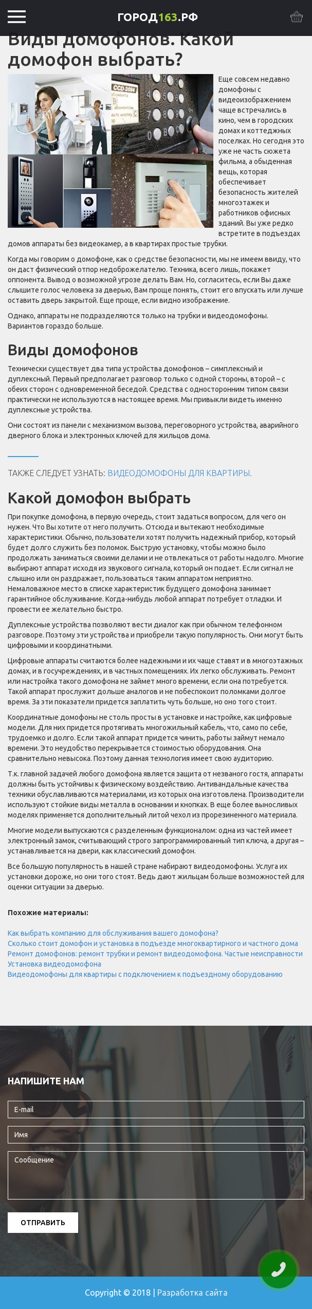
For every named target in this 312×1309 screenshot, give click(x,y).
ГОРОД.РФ (157, 16)
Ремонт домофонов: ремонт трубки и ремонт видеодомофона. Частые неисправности (155, 954)
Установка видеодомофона (54, 964)
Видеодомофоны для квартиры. (179, 473)
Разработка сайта (192, 1292)
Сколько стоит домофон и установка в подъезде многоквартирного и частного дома (153, 943)
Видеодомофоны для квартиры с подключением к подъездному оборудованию (145, 974)
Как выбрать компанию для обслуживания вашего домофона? (113, 933)
